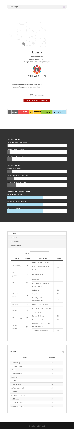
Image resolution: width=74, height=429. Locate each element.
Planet (14, 233)
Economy (15, 242)
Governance (16, 246)
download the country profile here (37, 100)
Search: (37, 253)
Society (14, 238)
